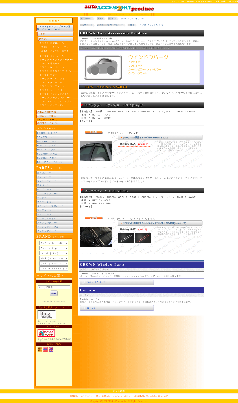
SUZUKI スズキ (46, 158)
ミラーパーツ (44, 177)
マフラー (42, 198)
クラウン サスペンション (53, 79)
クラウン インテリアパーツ (54, 105)
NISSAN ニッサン (48, 141)
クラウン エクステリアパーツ (56, 71)
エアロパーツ (44, 173)
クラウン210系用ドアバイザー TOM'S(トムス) (145, 137)
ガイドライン (86, 396)
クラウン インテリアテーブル (56, 101)
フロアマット (44, 210)
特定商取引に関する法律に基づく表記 (151, 396)
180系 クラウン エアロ (55, 51)
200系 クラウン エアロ (55, 47)
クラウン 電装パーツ (51, 63)
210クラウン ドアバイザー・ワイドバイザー (115, 105)
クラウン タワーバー (51, 82)
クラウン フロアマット (52, 86)
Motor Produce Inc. (118, 401)
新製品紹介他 (54, 332)
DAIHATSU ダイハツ (49, 162)
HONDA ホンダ (46, 145)
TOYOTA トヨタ (47, 137)
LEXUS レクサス (47, 133)
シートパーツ (44, 214)
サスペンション (45, 202)
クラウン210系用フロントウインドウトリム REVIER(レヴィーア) (154, 223)
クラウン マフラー (50, 75)
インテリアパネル (46, 218)
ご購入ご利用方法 (46, 112)
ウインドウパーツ (46, 181)
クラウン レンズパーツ (52, 67)
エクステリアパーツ (48, 193)
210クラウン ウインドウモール (106, 190)
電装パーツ (43, 185)
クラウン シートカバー (52, 90)
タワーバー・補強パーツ (50, 206)
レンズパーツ (44, 189)
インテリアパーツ (46, 231)
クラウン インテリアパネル (54, 94)
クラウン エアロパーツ (52, 43)
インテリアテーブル (48, 227)
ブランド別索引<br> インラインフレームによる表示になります (54, 256)
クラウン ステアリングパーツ (56, 98)
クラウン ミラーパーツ (52, 56)
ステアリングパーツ (48, 223)
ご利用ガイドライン (48, 123)
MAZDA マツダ (46, 150)
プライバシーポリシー (122, 396)
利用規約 (74, 396)
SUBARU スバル (47, 154)
